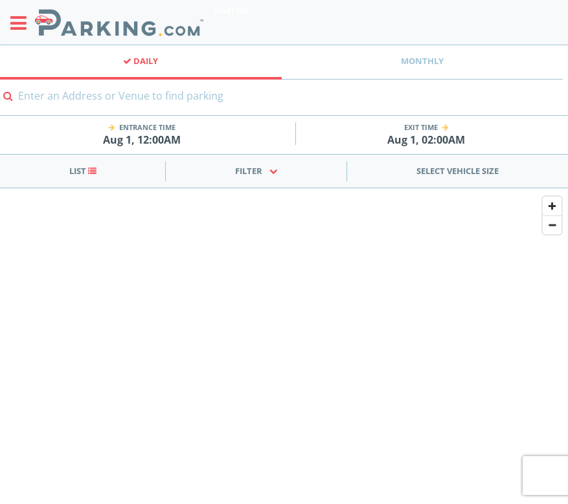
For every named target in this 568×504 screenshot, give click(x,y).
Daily (140, 61)
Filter (256, 171)
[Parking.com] (119, 22)
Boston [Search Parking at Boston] (231, 11)
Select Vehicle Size (457, 171)
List (83, 171)
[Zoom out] (552, 224)
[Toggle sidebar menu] (22, 22)
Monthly (422, 61)
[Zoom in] (552, 206)
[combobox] (284, 104)
